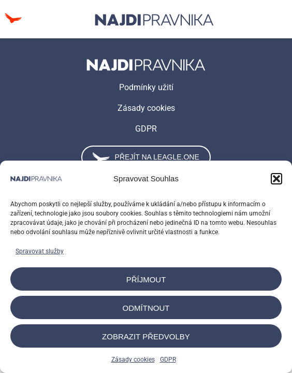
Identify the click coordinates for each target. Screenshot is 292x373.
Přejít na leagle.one (146, 157)
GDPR (168, 359)
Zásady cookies (133, 359)
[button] (276, 179)
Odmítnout (146, 308)
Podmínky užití (146, 87)
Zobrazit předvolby (146, 336)
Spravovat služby (40, 251)
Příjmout (146, 279)
